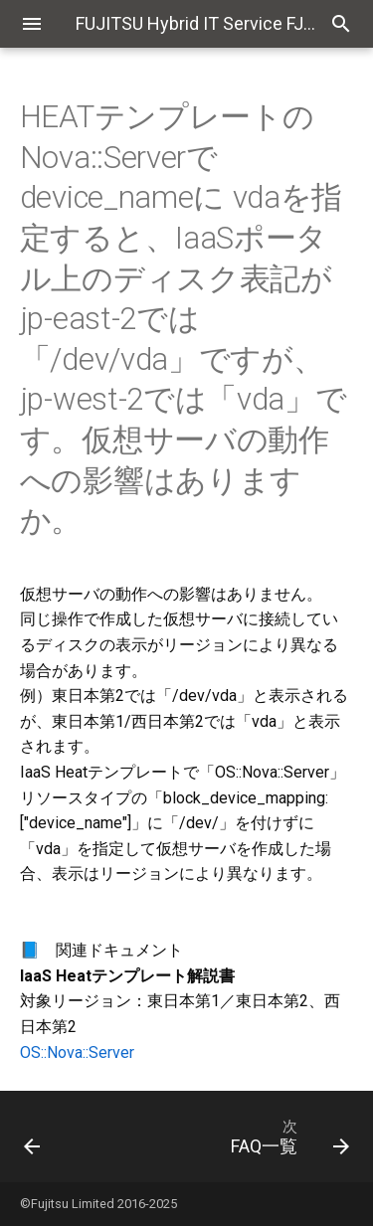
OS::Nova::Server (77, 1052)
